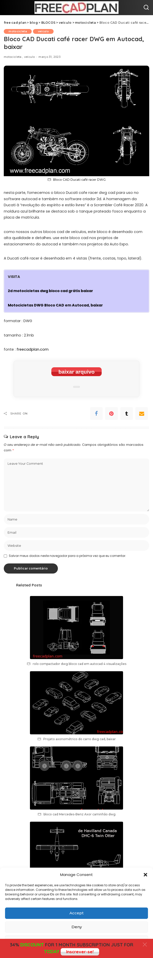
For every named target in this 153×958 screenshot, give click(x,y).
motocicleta (18, 31)
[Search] (146, 7)
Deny (76, 926)
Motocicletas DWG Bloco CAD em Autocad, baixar (55, 305)
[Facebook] (96, 413)
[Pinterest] (111, 413)
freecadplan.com (33, 349)
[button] (145, 874)
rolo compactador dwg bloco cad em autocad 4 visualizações (79, 664)
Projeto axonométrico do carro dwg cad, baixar (79, 739)
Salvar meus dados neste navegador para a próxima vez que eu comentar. (67, 556)
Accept (76, 913)
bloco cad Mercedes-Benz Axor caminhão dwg (80, 814)
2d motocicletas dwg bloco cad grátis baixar (50, 290)
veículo (44, 31)
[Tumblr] (126, 413)
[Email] (141, 413)
